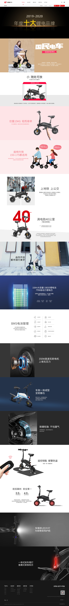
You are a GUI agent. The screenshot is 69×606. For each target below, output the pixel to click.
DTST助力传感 (13, 589)
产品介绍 (41, 5)
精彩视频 (18, 589)
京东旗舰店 (25, 589)
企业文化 (31, 589)
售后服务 (18, 592)
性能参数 (45, 5)
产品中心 (23, 2)
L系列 (5, 592)
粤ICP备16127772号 (21, 604)
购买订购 (40, 2)
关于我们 (45, 2)
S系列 (5, 589)
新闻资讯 (31, 592)
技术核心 (50, 5)
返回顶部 (61, 599)
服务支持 (34, 2)
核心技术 (28, 2)
